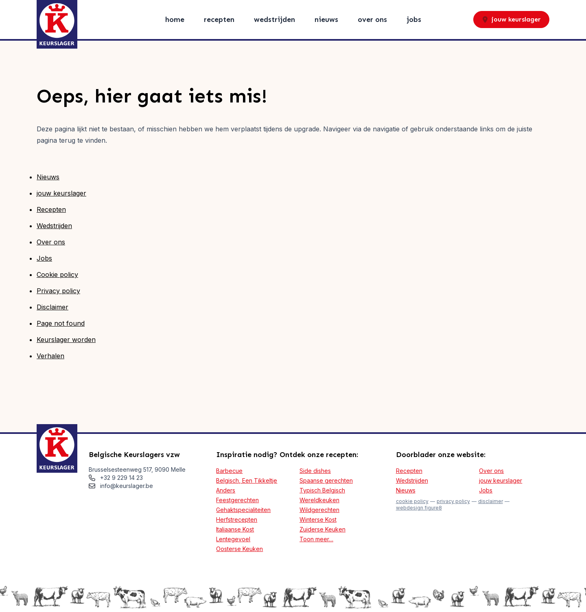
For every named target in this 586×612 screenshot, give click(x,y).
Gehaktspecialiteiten (243, 509)
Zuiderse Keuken (322, 529)
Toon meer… (316, 539)
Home (174, 19)
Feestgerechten (237, 500)
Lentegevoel (233, 539)
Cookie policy (57, 274)
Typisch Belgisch (322, 490)
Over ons (372, 19)
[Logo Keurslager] (57, 24)
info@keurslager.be (126, 485)
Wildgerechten (319, 509)
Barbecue (229, 470)
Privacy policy (58, 291)
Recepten (219, 19)
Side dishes (315, 470)
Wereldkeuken (319, 500)
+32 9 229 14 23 (121, 477)
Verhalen (50, 356)
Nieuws (326, 19)
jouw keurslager (511, 19)
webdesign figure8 (419, 508)
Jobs (414, 19)
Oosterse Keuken (239, 548)
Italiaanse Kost (235, 529)
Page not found (61, 323)
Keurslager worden (66, 339)
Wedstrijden (274, 19)
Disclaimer (52, 307)
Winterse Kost (318, 519)
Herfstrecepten (236, 519)
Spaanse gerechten (326, 480)
